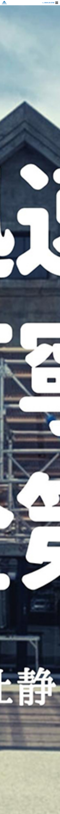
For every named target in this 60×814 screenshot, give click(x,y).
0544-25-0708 (48, 3)
